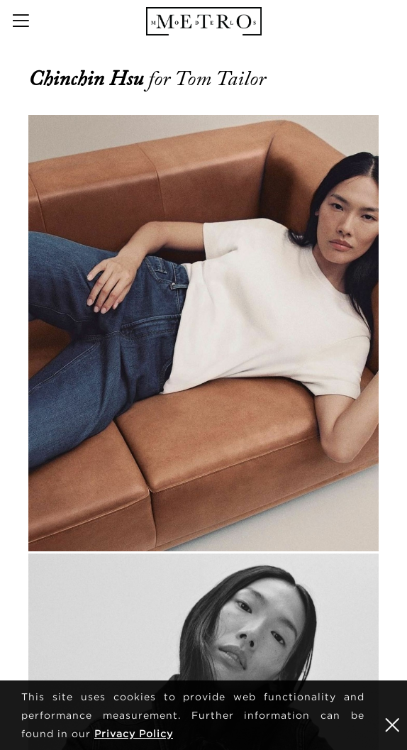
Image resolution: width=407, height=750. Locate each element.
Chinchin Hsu (88, 79)
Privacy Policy (133, 733)
